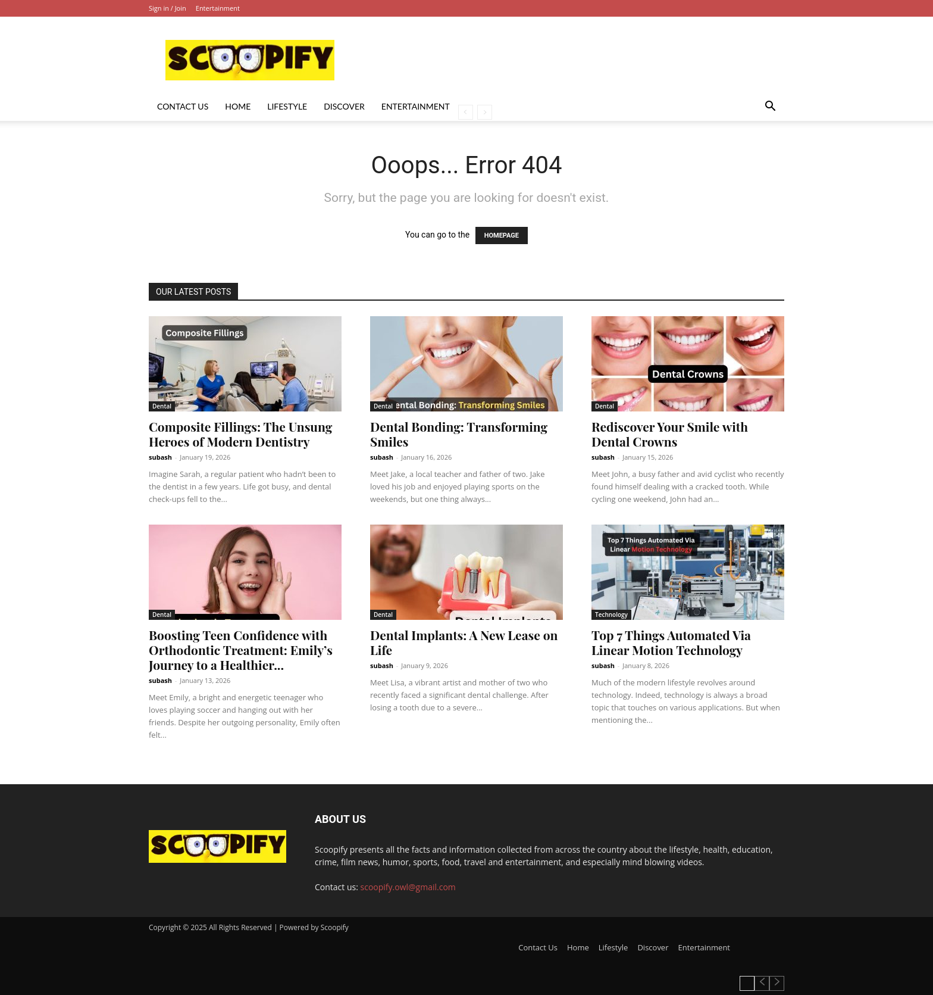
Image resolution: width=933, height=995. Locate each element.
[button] (770, 107)
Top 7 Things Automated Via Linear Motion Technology (671, 642)
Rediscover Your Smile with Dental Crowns (669, 434)
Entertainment (218, 8)
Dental (161, 406)
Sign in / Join (167, 8)
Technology (611, 614)
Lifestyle (287, 106)
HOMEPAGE (501, 235)
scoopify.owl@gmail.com (408, 887)
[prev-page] (465, 112)
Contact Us (182, 106)
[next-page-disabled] (484, 112)
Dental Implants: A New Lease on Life (464, 642)
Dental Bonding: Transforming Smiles (458, 434)
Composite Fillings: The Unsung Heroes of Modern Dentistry (240, 434)
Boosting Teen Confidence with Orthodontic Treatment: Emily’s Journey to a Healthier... (241, 649)
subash (160, 457)
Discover (344, 106)
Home (238, 106)
